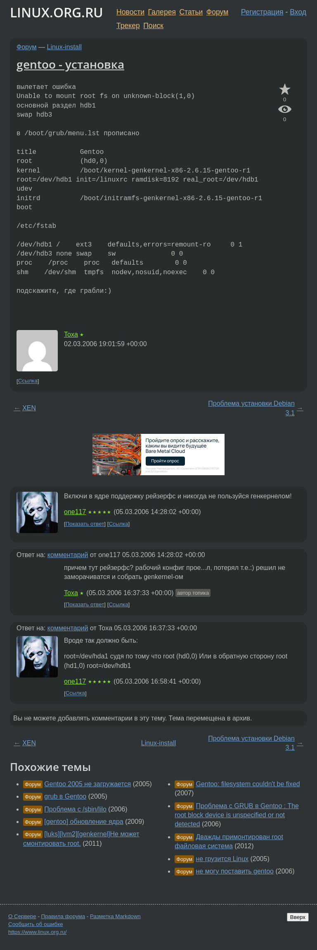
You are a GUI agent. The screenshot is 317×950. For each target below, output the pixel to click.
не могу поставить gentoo (235, 871)
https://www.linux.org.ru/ (37, 932)
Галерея (162, 12)
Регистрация (262, 12)
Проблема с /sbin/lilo (75, 809)
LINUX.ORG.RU (56, 12)
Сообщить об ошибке (35, 924)
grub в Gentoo (65, 796)
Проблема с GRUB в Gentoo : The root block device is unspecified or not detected (237, 815)
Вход (298, 12)
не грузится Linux (222, 858)
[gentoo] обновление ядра (83, 821)
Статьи (191, 12)
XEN (29, 408)
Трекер (128, 26)
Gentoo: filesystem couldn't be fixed (248, 783)
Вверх (297, 917)
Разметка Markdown (115, 916)
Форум (217, 12)
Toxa (71, 334)
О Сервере (22, 916)
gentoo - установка (70, 64)
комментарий (67, 554)
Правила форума (63, 916)
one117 (75, 511)
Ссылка (28, 381)
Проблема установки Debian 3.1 (251, 408)
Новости (130, 12)
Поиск (153, 26)
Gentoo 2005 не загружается (87, 783)
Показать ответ (85, 524)
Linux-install (64, 46)
